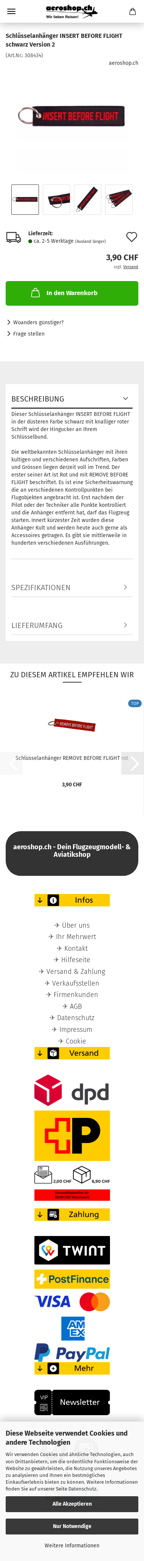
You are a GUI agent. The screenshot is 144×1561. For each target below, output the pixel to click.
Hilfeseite (75, 960)
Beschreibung (37, 398)
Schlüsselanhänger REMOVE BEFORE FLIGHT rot (71, 758)
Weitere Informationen (72, 1545)
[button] (132, 763)
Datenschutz (82, 1489)
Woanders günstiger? (38, 322)
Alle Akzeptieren (72, 1504)
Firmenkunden (76, 995)
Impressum (75, 1029)
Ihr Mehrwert (76, 937)
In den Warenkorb (63, 292)
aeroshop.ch (123, 63)
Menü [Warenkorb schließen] (11, 11)
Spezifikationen (41, 587)
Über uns (76, 925)
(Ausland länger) (90, 241)
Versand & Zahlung (75, 971)
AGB (76, 1006)
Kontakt (76, 948)
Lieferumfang (37, 625)
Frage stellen (29, 334)
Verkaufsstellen (75, 983)
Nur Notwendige (72, 1526)
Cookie (76, 1041)
